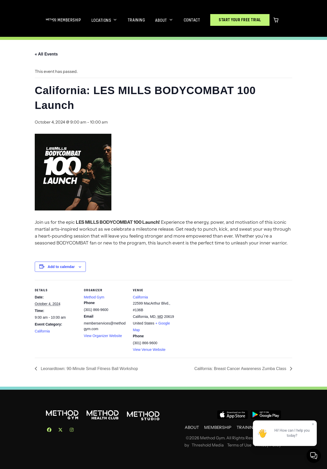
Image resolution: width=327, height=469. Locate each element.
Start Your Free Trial (240, 19)
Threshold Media (208, 445)
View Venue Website (149, 350)
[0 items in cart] (276, 20)
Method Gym (94, 297)
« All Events (46, 54)
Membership (69, 20)
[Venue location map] (209, 315)
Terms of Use (239, 445)
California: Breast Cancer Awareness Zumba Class (240, 368)
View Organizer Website (103, 336)
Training (136, 20)
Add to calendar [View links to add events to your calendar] (61, 267)
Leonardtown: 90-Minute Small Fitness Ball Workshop (89, 368)
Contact (192, 20)
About (161, 20)
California (42, 331)
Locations (101, 20)
